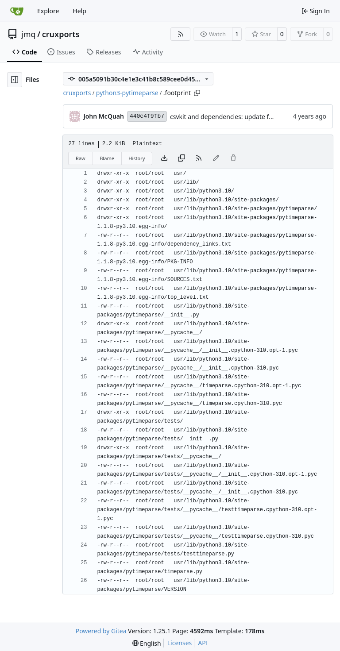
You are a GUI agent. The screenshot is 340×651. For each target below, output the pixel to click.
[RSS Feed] (180, 34)
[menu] (146, 643)
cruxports (61, 34)
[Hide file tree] (14, 79)
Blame (107, 158)
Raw (80, 158)
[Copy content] (181, 158)
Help (79, 11)
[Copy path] (197, 93)
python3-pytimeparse (127, 93)
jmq (28, 34)
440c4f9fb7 (147, 116)
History (136, 158)
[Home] (16, 11)
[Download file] (164, 158)
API (203, 643)
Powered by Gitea (101, 631)
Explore (48, 11)
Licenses (179, 643)
